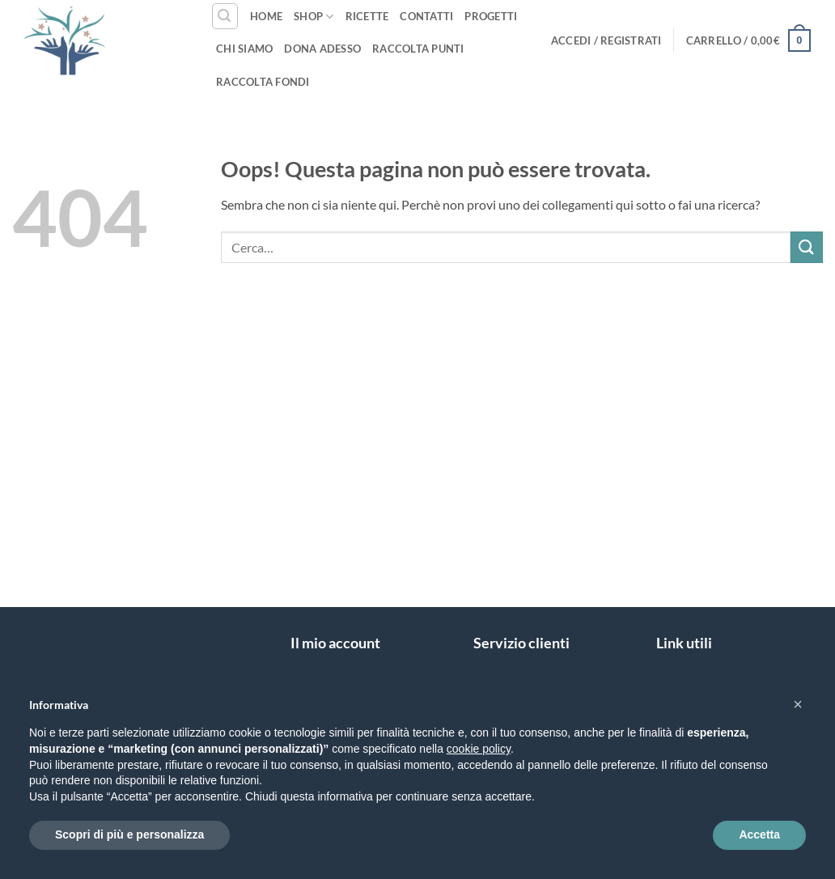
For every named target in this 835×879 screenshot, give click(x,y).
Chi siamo (244, 48)
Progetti (490, 16)
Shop (313, 16)
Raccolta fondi (263, 81)
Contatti (426, 16)
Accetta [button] (759, 834)
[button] (225, 16)
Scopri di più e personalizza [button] (129, 834)
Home (266, 16)
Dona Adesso (322, 48)
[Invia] (806, 247)
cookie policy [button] (479, 748)
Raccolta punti (418, 48)
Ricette (367, 16)
